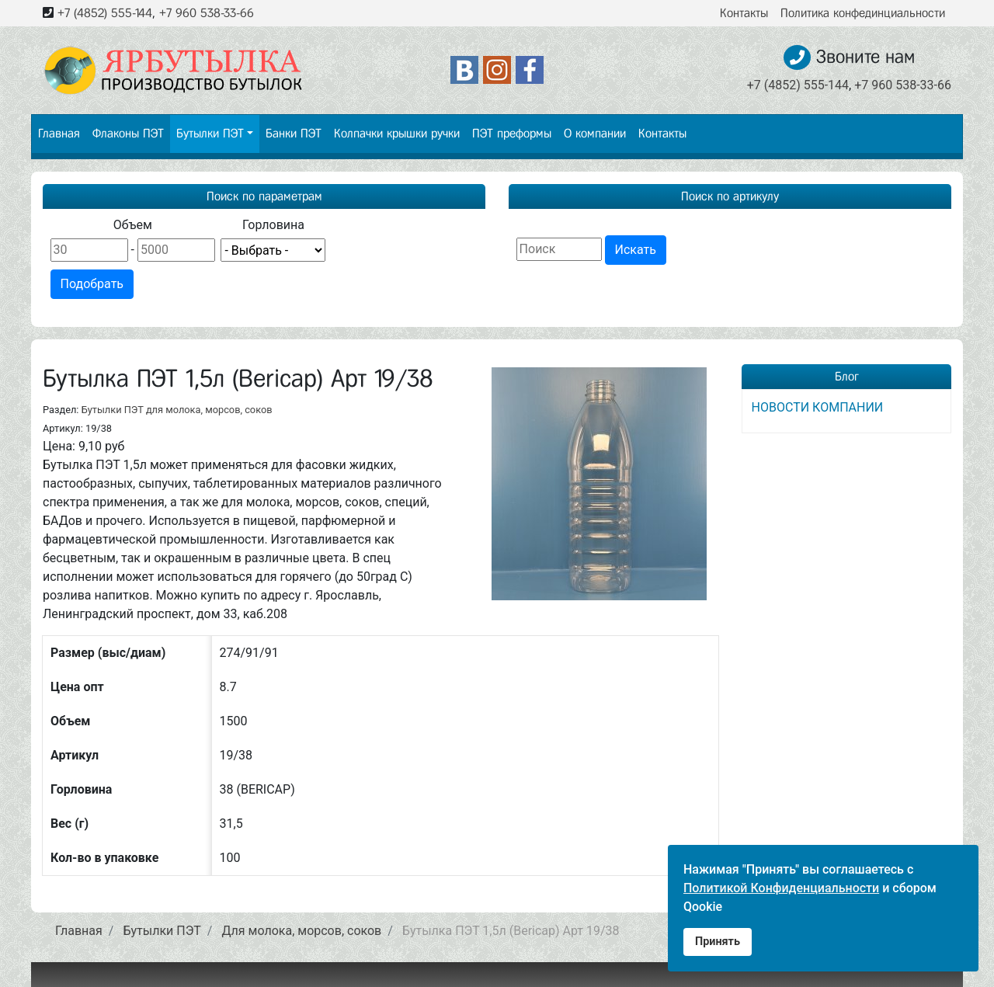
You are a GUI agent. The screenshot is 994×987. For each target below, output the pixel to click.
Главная (59, 133)
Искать (635, 249)
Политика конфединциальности (862, 12)
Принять (717, 941)
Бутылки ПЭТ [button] (210, 133)
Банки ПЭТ (293, 133)
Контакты (744, 12)
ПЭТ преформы (511, 133)
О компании (595, 133)
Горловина (273, 224)
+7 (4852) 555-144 (104, 12)
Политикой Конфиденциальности (781, 888)
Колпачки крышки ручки (397, 133)
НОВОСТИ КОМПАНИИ (818, 407)
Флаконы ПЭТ (128, 133)
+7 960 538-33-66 (206, 12)
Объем (132, 224)
